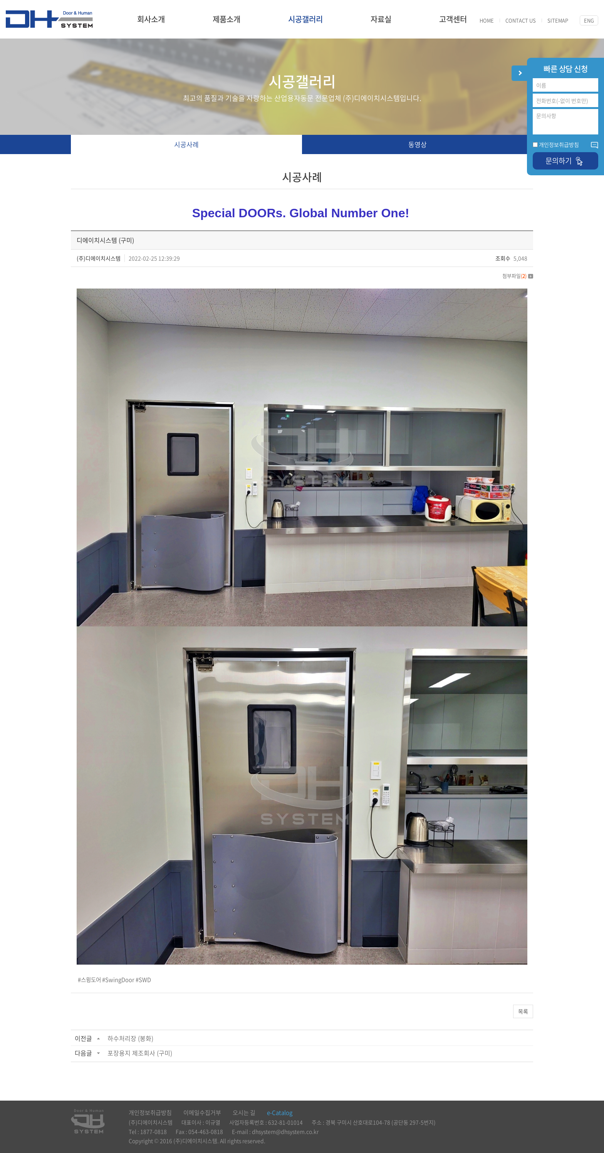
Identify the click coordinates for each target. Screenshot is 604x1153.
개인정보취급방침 (559, 144)
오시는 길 (244, 1112)
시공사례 (186, 144)
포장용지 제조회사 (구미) (139, 1052)
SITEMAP (557, 20)
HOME (487, 20)
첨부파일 (517, 275)
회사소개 (151, 19)
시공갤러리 (305, 19)
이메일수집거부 (202, 1112)
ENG (589, 20)
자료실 (381, 19)
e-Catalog (279, 1112)
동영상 (417, 144)
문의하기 (565, 161)
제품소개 (226, 19)
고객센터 (453, 19)
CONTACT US (520, 20)
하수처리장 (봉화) (130, 1038)
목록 (523, 1011)
